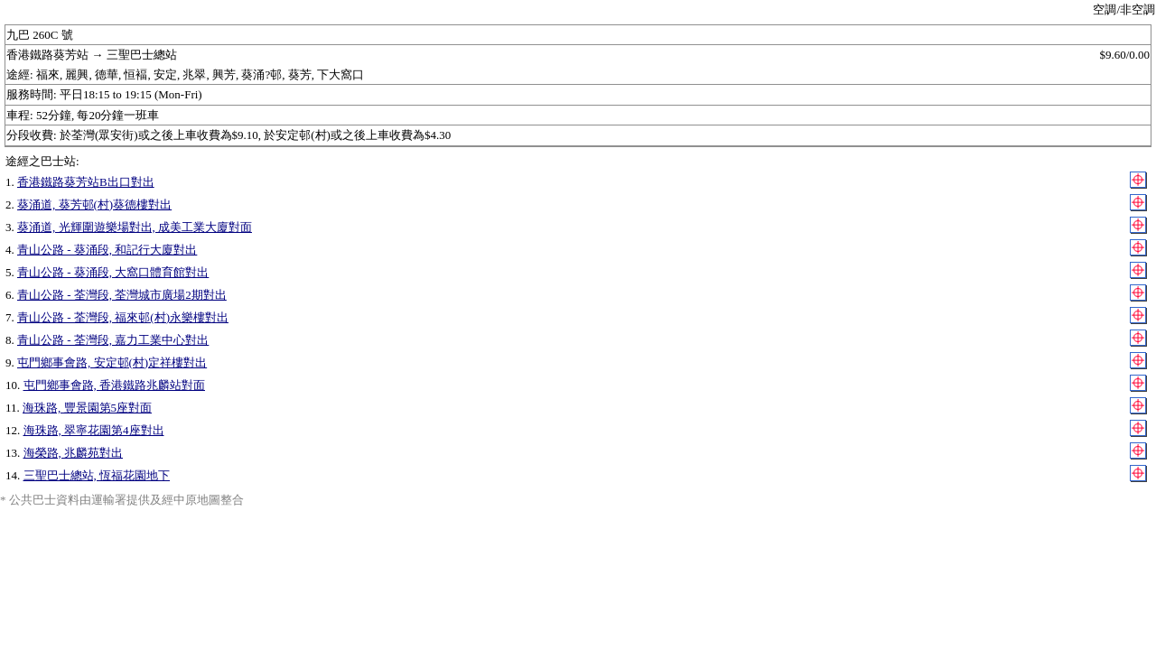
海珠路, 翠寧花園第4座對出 (93, 430)
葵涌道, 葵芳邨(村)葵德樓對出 (94, 204)
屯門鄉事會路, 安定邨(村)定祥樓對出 (112, 362)
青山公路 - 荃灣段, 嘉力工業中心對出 (113, 340)
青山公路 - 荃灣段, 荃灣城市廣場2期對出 (122, 295)
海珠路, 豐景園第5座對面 (87, 407)
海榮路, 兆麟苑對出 (73, 453)
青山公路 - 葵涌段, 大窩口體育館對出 (113, 272)
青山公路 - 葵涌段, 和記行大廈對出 (107, 249)
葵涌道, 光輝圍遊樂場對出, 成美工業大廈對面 (134, 227)
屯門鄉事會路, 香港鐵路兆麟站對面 (114, 385)
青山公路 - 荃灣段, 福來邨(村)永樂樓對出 (122, 317)
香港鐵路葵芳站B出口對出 (85, 182)
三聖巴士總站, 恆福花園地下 (97, 475)
